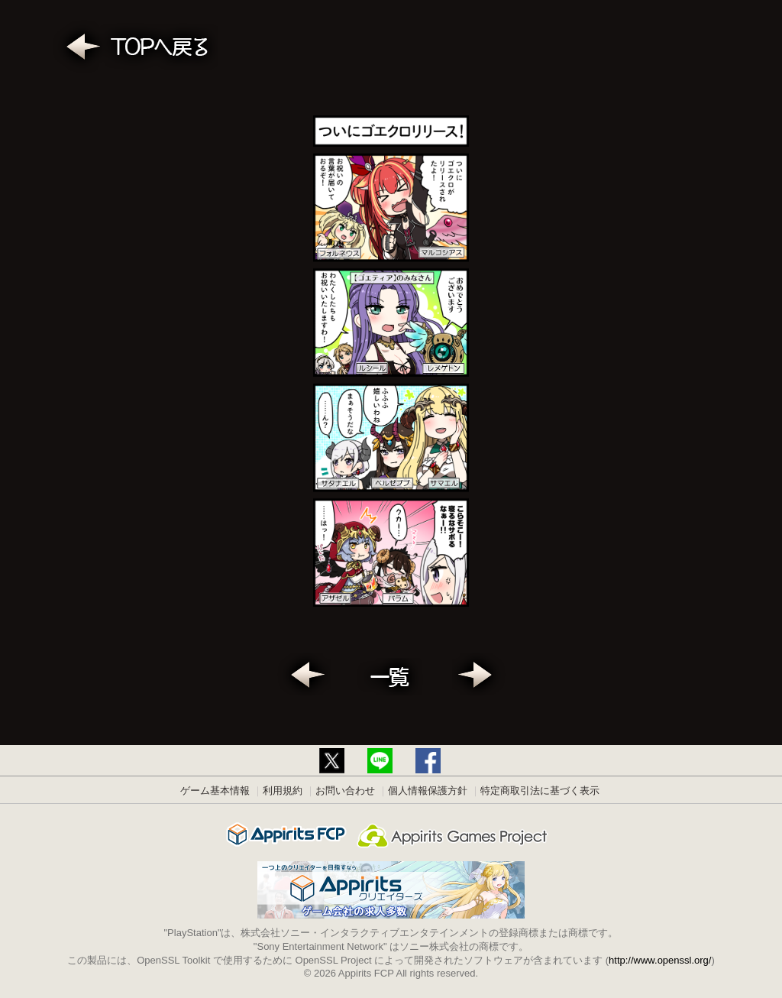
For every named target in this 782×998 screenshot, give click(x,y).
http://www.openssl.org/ (660, 960)
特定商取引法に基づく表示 (539, 790)
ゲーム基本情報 (215, 790)
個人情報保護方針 (427, 790)
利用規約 (282, 790)
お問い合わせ (345, 790)
